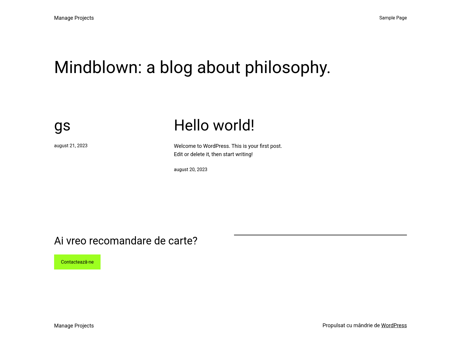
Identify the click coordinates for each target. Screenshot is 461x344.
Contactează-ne (77, 262)
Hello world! (214, 125)
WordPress (394, 325)
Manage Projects (74, 18)
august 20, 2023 (191, 169)
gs (62, 125)
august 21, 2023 (71, 145)
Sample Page (393, 18)
